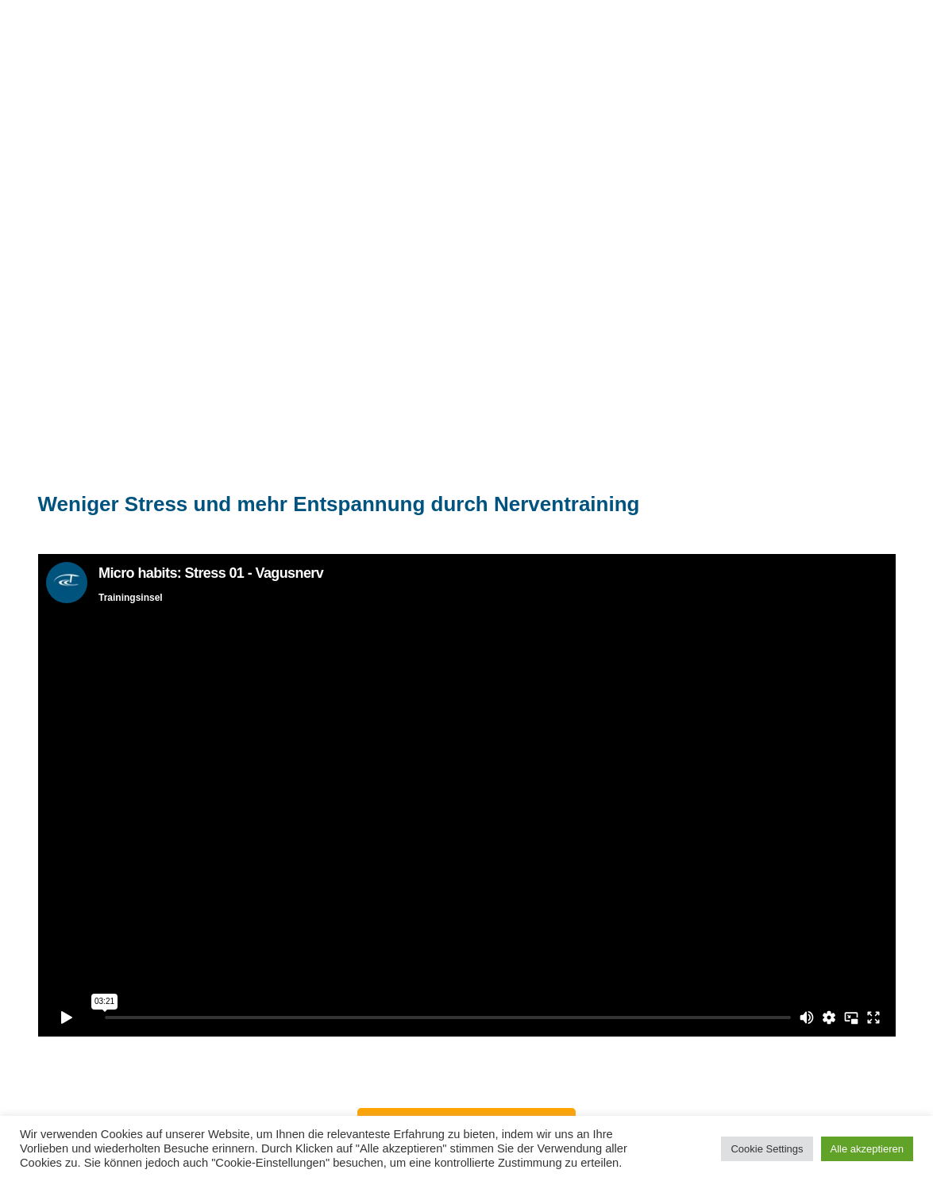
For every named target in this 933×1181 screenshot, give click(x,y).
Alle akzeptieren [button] (867, 1149)
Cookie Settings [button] (767, 1149)
